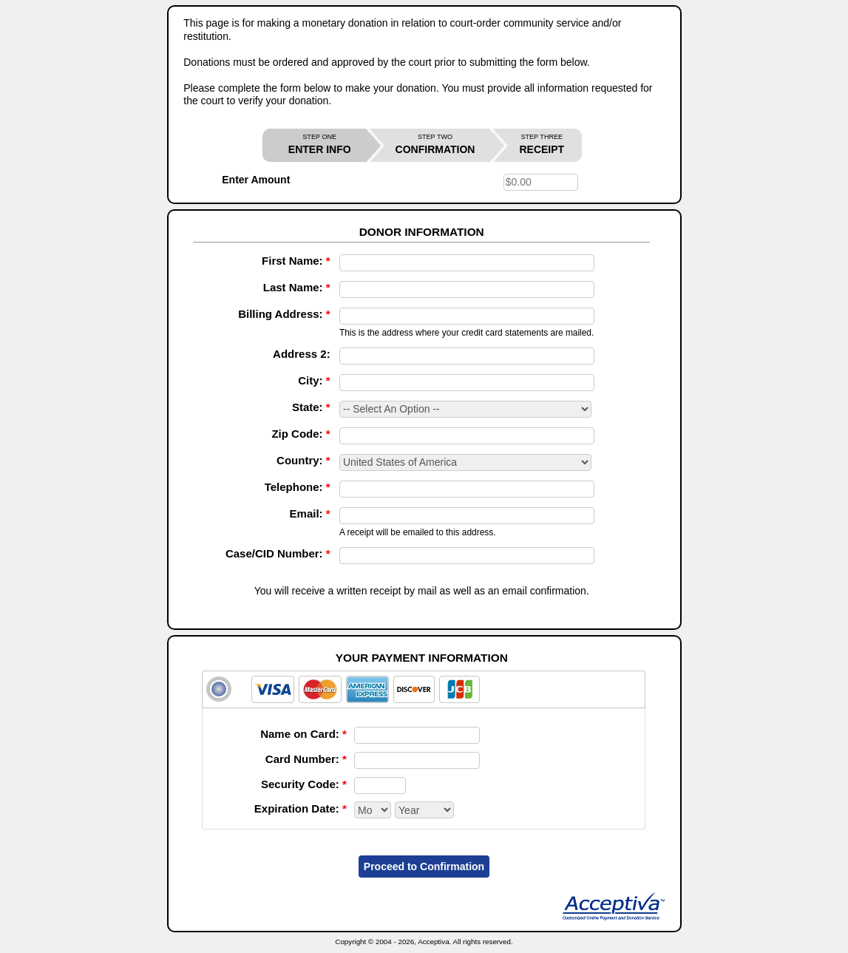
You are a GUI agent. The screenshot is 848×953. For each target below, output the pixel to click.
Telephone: (297, 487)
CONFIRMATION (435, 144)
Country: (303, 460)
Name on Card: (303, 734)
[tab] (423, 689)
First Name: (296, 260)
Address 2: (301, 353)
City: (314, 380)
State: (311, 407)
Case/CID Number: (277, 553)
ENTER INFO (319, 144)
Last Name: (296, 287)
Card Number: (306, 759)
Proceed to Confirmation (424, 866)
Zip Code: (300, 433)
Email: (310, 513)
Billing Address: (284, 314)
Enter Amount (256, 180)
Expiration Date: (300, 808)
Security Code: (304, 784)
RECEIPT (541, 144)
